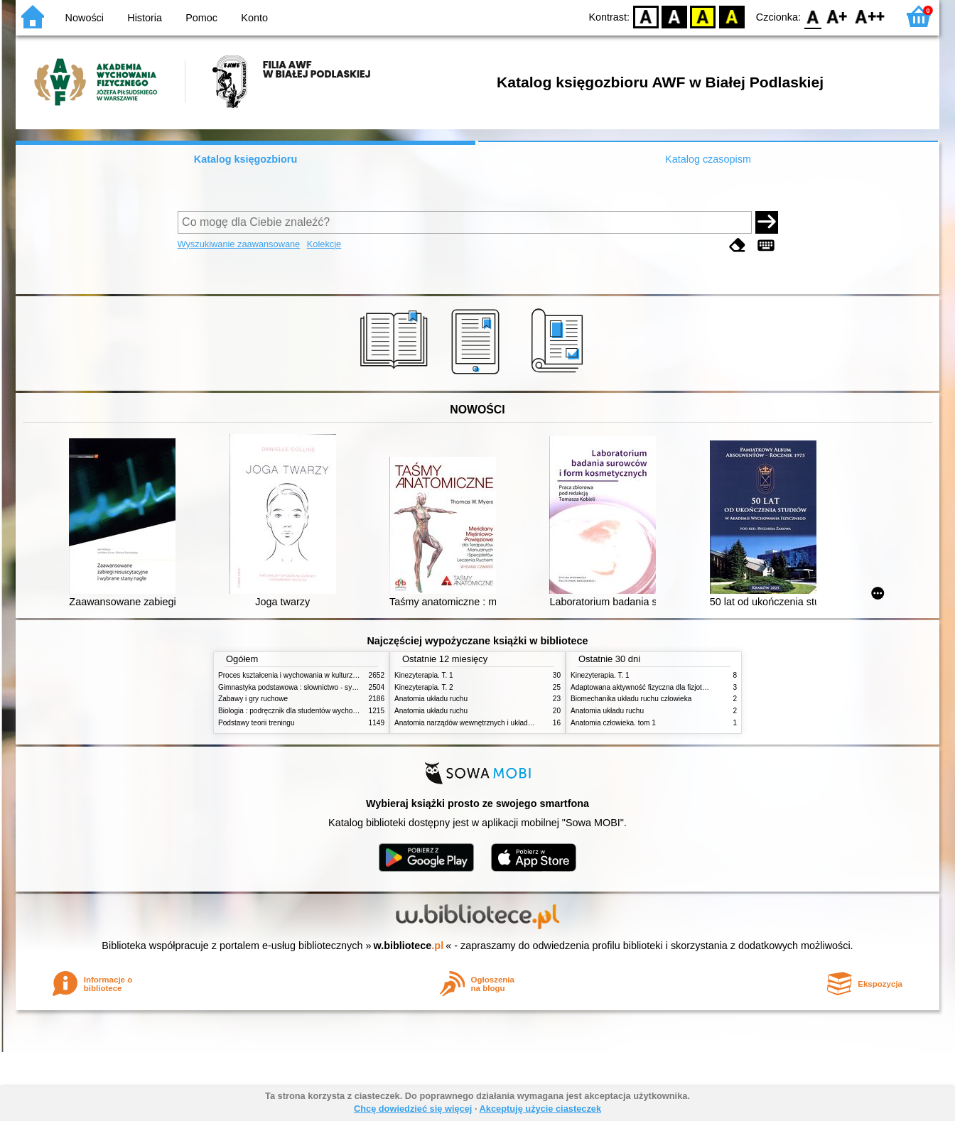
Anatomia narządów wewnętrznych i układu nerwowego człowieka (498, 723)
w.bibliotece (409, 945)
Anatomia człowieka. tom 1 (613, 723)
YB (703, 16)
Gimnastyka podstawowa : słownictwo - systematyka (301, 687)
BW (674, 16)
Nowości (84, 17)
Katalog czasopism (708, 159)
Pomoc (201, 17)
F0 (812, 16)
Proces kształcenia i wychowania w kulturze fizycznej (302, 675)
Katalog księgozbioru (246, 159)
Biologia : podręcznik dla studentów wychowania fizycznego (312, 711)
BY (731, 16)
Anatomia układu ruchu (431, 699)
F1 (837, 16)
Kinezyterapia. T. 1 (423, 675)
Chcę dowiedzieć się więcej (413, 1108)
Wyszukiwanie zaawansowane (239, 244)
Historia (144, 17)
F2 (870, 16)
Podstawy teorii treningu (256, 723)
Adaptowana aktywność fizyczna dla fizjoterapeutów (653, 687)
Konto (254, 17)
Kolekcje (324, 244)
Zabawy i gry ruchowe (253, 699)
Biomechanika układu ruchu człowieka (631, 699)
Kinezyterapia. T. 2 (423, 687)
